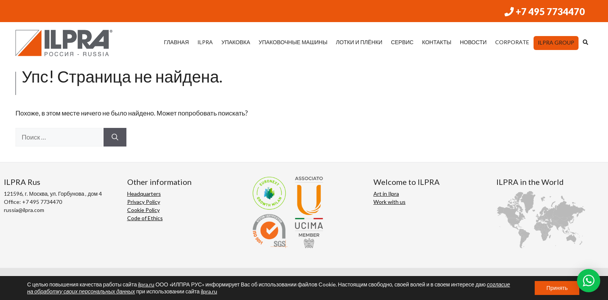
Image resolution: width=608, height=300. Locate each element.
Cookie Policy (143, 210)
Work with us (389, 201)
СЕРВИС (402, 42)
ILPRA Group (556, 42)
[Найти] (115, 137)
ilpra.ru (146, 284)
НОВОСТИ (473, 42)
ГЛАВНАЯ (176, 42)
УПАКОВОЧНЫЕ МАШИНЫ (293, 42)
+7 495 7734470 (544, 11)
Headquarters (144, 193)
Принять (557, 287)
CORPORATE (512, 42)
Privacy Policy (143, 201)
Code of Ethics (145, 218)
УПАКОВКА (235, 42)
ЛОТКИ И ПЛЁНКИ (359, 42)
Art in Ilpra (386, 193)
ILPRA (205, 42)
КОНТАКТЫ (436, 42)
